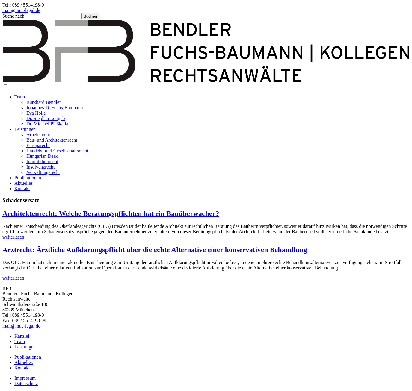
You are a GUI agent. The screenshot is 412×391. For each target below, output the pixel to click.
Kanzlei (21, 336)
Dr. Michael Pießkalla (47, 123)
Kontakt (22, 188)
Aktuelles (23, 183)
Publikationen (27, 177)
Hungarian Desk (42, 156)
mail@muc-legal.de (21, 10)
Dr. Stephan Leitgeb (45, 118)
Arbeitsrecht (38, 134)
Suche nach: (14, 16)
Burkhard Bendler (43, 102)
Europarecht (38, 145)
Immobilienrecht (42, 161)
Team (19, 96)
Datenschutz (26, 383)
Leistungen (25, 129)
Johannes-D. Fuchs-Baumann (54, 107)
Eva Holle (36, 113)
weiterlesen (13, 237)
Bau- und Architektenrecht (51, 140)
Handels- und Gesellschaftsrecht (57, 150)
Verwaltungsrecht (43, 172)
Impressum (25, 378)
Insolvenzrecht (40, 166)
